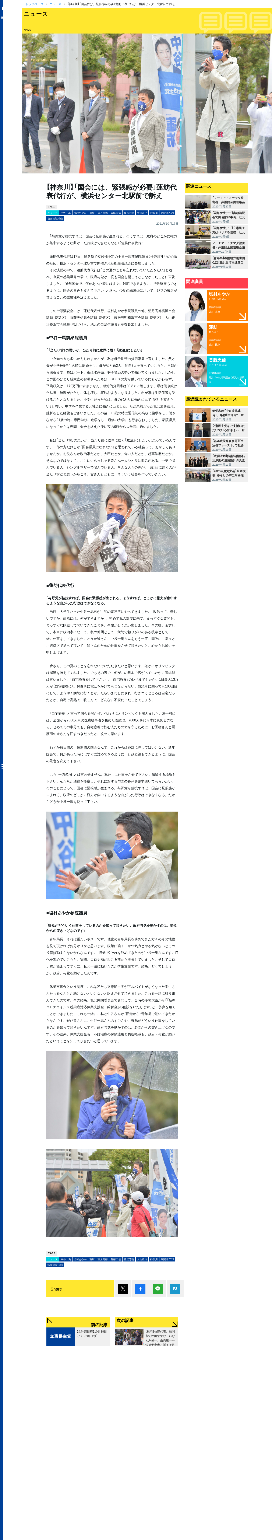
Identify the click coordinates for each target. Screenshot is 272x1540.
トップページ (34, 4)
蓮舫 (92, 213)
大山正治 (142, 213)
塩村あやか (80, 213)
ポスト (123, 1289)
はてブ (175, 1289)
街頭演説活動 (55, 218)
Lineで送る (158, 1289)
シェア (140, 1289)
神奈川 (154, 213)
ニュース (55, 4)
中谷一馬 (66, 213)
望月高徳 (103, 213)
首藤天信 (116, 213)
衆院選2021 (167, 213)
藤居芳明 (129, 213)
